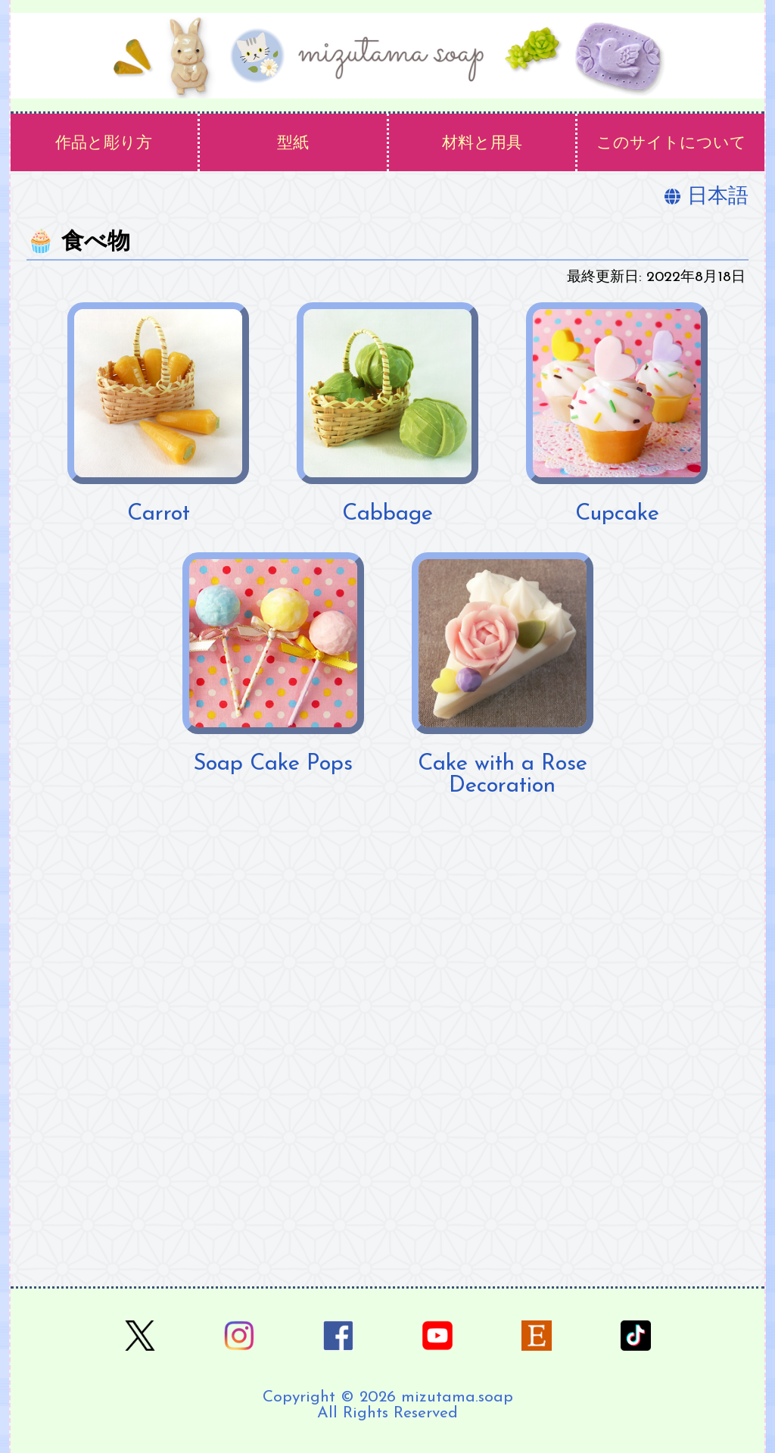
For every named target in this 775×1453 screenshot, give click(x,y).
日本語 (707, 197)
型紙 (293, 144)
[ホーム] (387, 55)
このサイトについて (671, 144)
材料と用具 (482, 144)
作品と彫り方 (103, 144)
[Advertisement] (387, 1024)
